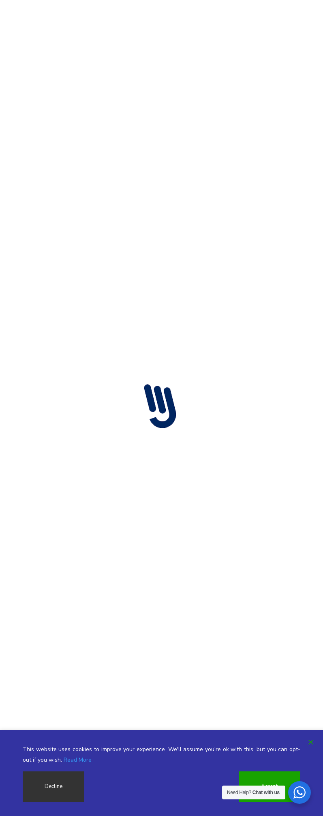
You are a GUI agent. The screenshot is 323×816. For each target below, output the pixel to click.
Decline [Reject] (53, 786)
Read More (78, 760)
